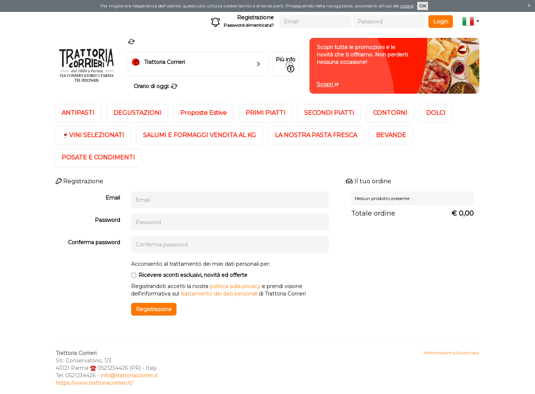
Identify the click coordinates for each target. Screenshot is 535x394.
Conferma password (94, 242)
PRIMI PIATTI (265, 112)
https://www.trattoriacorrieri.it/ (94, 383)
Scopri (328, 84)
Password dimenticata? (249, 25)
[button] (471, 21)
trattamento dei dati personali (219, 293)
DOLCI (435, 112)
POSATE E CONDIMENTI (98, 157)
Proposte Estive (203, 112)
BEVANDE (391, 135)
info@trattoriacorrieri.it (129, 375)
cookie (407, 6)
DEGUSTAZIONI (137, 112)
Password (107, 220)
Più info (285, 64)
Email (113, 197)
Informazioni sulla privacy (451, 352)
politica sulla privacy (235, 286)
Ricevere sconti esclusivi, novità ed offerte (189, 275)
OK (422, 6)
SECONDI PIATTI (329, 112)
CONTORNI (390, 112)
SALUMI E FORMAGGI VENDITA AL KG (199, 135)
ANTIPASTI (78, 112)
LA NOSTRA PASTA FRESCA (316, 135)
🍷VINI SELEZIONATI (93, 135)
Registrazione (255, 17)
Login (440, 21)
